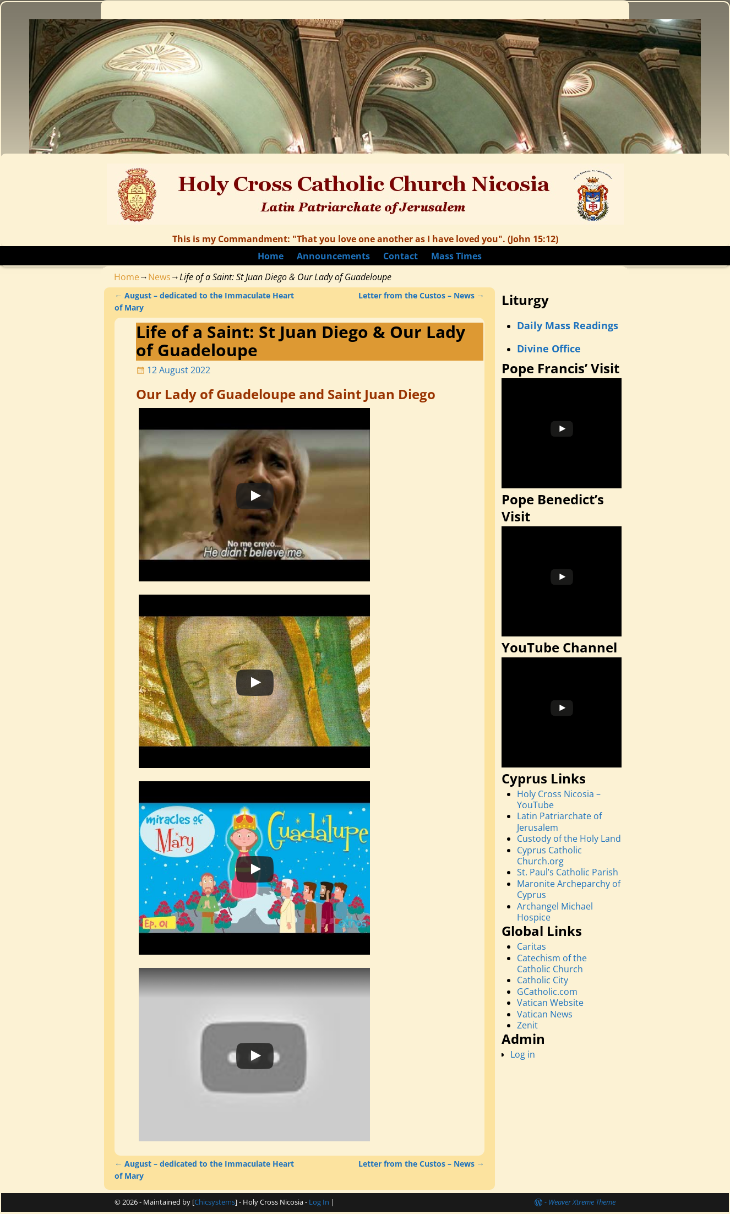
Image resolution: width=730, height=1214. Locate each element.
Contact (400, 256)
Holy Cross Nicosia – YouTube (559, 799)
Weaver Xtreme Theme (581, 1202)
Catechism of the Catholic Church (552, 963)
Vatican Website (550, 1003)
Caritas (531, 946)
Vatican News (545, 1014)
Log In (319, 1202)
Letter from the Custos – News (421, 295)
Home (271, 256)
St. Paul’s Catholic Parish (567, 872)
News (159, 277)
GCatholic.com (547, 992)
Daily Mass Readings (567, 325)
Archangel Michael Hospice (555, 911)
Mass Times (456, 256)
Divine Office (549, 348)
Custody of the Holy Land (569, 838)
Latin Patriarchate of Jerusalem (559, 821)
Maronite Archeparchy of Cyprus (568, 889)
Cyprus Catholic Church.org (549, 855)
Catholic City (542, 980)
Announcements (333, 256)
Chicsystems (214, 1202)
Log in (522, 1054)
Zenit (527, 1025)
